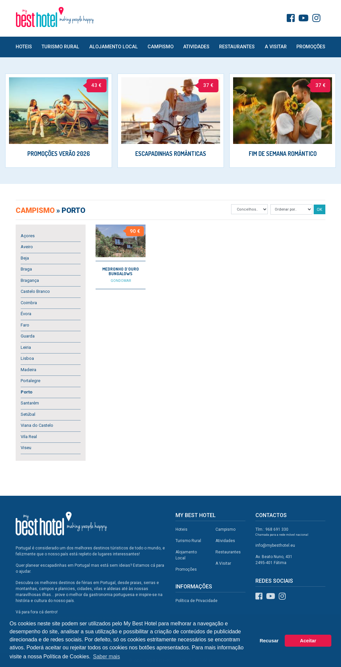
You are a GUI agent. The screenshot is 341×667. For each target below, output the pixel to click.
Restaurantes (237, 47)
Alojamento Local (113, 47)
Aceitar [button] (308, 640)
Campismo (160, 47)
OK (319, 209)
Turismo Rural (60, 47)
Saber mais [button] (106, 656)
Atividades (196, 47)
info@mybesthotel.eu (275, 545)
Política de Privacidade (196, 600)
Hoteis (24, 47)
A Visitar (276, 47)
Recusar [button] (269, 640)
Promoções (310, 47)
